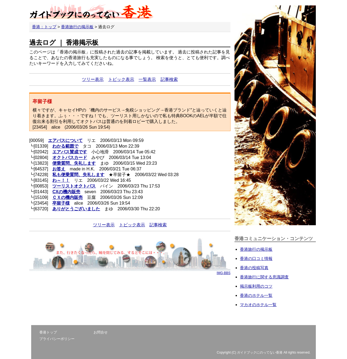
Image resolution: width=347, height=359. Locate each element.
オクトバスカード (69, 157)
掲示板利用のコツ (256, 286)
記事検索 (169, 79)
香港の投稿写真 (254, 267)
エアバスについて (65, 140)
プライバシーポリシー (57, 339)
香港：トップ (44, 26)
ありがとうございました (76, 208)
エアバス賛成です (69, 152)
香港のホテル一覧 (256, 295)
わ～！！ (61, 180)
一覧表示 (147, 79)
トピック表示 (121, 79)
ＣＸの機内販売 (67, 197)
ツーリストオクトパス (74, 186)
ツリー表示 (93, 79)
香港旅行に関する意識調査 (264, 277)
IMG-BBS (223, 273)
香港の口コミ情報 (256, 258)
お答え (58, 169)
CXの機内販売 (66, 191)
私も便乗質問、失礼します (78, 174)
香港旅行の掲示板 (77, 26)
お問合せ (101, 332)
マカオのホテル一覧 (258, 304)
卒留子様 (61, 203)
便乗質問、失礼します (74, 163)
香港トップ (48, 332)
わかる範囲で (65, 146)
